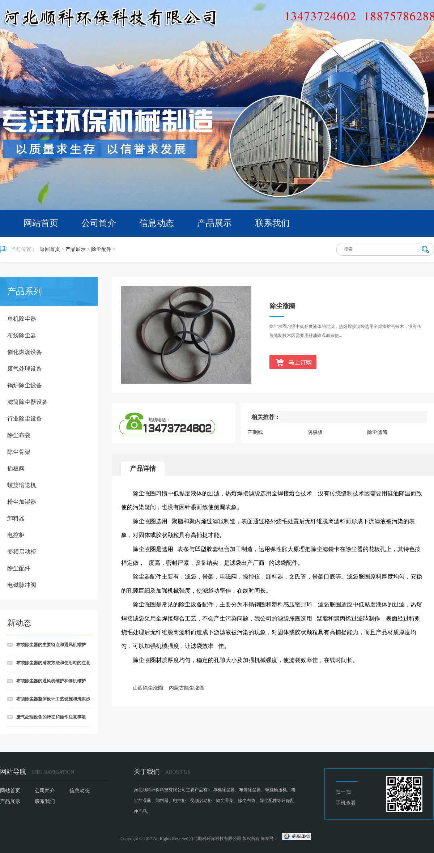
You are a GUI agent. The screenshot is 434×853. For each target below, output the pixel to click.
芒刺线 (255, 432)
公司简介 (98, 223)
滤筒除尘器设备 (27, 402)
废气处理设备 (24, 369)
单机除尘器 (21, 319)
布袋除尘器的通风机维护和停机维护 (51, 680)
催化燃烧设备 (24, 352)
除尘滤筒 (377, 432)
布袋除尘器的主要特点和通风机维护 (51, 644)
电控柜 (16, 535)
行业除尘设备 (24, 418)
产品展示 (214, 223)
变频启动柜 (21, 552)
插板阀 (16, 468)
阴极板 (315, 432)
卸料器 (16, 518)
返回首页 (50, 249)
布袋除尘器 (21, 335)
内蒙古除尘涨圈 (186, 688)
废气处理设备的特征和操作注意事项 (51, 717)
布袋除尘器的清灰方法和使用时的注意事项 (48, 666)
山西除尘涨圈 (148, 688)
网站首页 (41, 223)
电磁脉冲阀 (21, 585)
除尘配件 (101, 249)
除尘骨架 (18, 452)
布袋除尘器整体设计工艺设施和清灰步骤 (48, 702)
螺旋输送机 (21, 485)
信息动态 (156, 223)
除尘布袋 (18, 435)
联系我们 (272, 223)
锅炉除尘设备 (24, 385)
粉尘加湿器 (21, 502)
